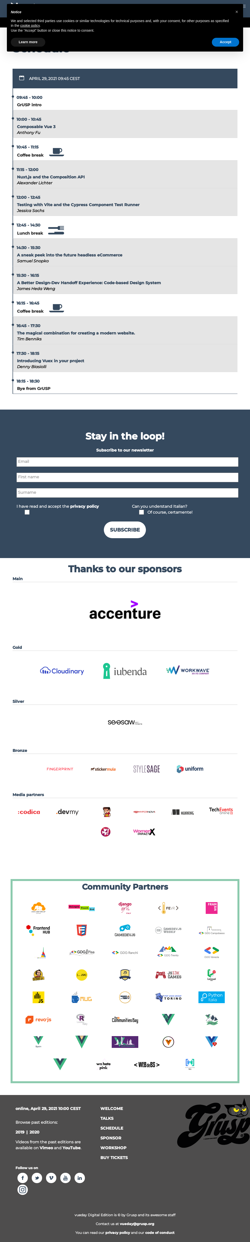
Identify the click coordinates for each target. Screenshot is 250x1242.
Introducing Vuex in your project (50, 361)
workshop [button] (113, 1148)
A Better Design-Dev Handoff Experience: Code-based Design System (89, 282)
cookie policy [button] (30, 25)
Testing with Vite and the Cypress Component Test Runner (78, 204)
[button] (125, 628)
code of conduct (159, 1232)
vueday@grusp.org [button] (137, 1224)
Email (23, 461)
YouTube (71, 1148)
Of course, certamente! (169, 512)
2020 (34, 1132)
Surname (27, 492)
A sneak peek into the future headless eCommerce (69, 255)
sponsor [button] (110, 1138)
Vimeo (46, 1148)
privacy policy (117, 1232)
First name (28, 477)
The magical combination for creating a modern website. (76, 333)
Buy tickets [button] (114, 1157)
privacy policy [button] (84, 506)
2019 (20, 1132)
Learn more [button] (28, 42)
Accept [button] (225, 42)
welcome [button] (111, 1108)
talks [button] (106, 1118)
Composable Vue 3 (36, 126)
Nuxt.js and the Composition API (51, 177)
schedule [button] (111, 1128)
